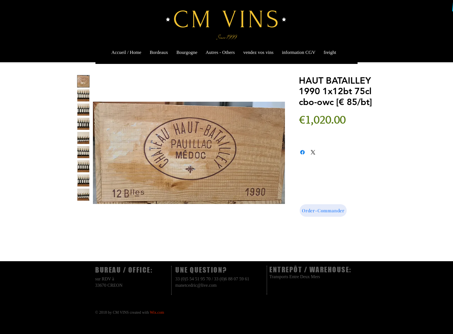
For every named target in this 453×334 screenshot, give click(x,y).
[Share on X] (313, 152)
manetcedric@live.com (195, 285)
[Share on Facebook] (302, 152)
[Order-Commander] (323, 210)
